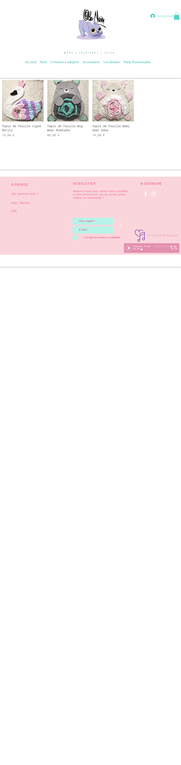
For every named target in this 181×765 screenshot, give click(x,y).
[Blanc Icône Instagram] (154, 194)
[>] (120, 226)
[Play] (129, 248)
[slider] (175, 246)
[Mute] (171, 246)
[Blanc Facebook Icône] (145, 194)
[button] (177, 16)
